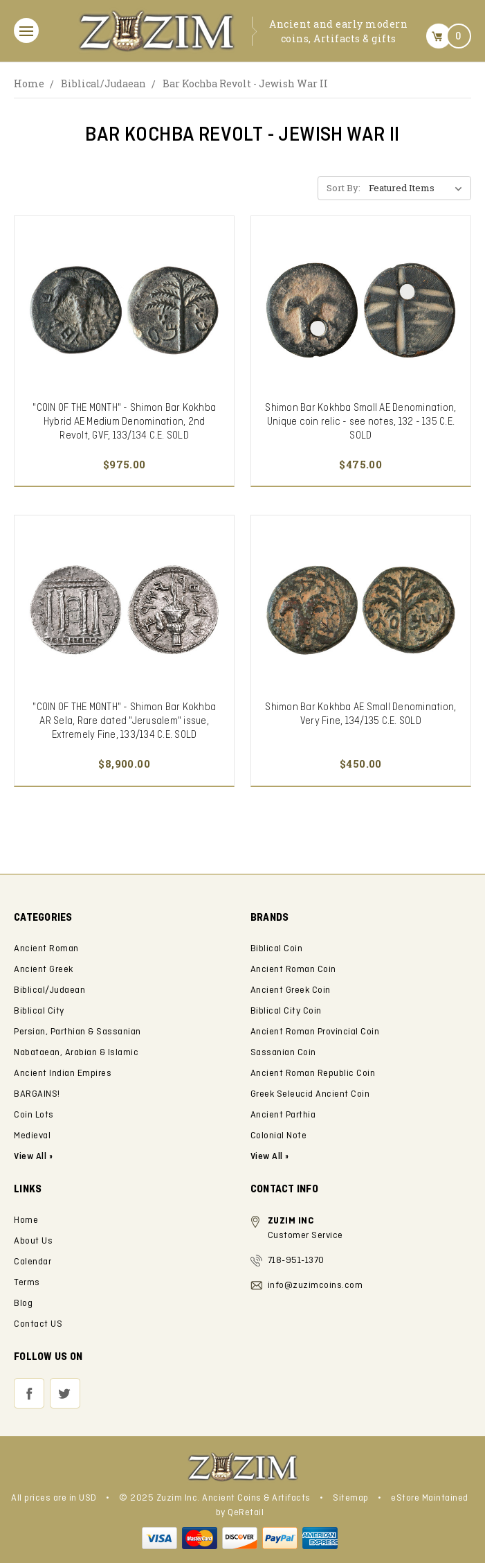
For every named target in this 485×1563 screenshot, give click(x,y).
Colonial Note (278, 1136)
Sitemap (351, 1498)
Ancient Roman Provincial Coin (315, 1032)
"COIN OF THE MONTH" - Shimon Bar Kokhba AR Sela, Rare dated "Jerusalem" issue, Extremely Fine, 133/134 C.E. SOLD (124, 721)
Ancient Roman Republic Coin (313, 1073)
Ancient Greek (43, 969)
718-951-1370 (296, 1260)
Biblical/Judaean (103, 83)
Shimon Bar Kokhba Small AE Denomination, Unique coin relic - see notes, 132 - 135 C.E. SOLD (360, 422)
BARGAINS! (37, 1094)
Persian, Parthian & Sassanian (77, 1032)
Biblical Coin (276, 949)
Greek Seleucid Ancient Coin (310, 1094)
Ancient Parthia (283, 1115)
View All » (269, 1157)
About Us (33, 1241)
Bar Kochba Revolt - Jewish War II (245, 83)
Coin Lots (34, 1115)
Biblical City (39, 1011)
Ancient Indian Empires (62, 1073)
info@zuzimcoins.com (315, 1285)
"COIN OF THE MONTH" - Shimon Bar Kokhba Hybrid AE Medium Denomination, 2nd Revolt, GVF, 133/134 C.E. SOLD (124, 422)
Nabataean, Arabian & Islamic (76, 1053)
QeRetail (246, 1513)
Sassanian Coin (283, 1053)
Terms (27, 1283)
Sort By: (343, 188)
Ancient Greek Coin (290, 990)
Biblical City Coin (286, 1011)
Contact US (38, 1324)
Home (29, 83)
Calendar (32, 1262)
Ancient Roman (46, 949)
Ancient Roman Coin (293, 969)
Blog (23, 1303)
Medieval (32, 1136)
